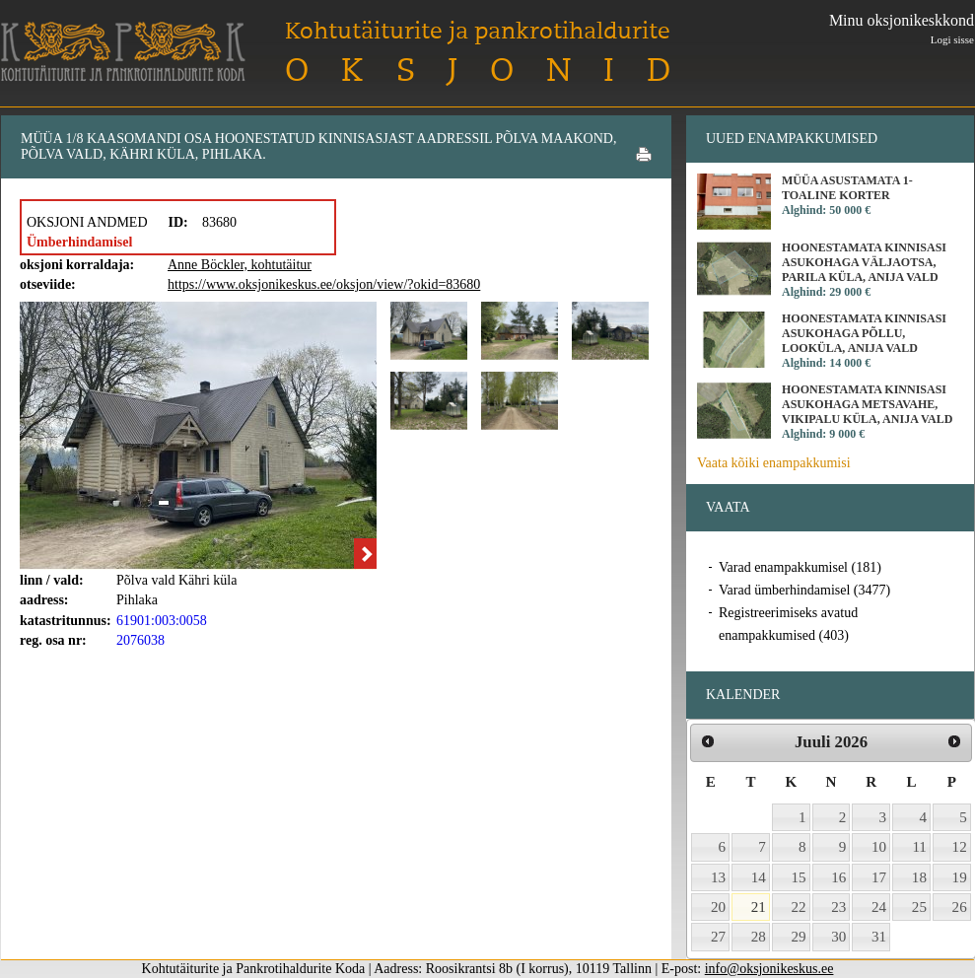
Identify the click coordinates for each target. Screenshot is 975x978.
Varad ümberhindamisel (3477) (804, 590)
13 (718, 877)
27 (718, 936)
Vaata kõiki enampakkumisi (774, 462)
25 (919, 907)
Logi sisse (952, 39)
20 (718, 907)
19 (959, 877)
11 (919, 847)
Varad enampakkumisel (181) (800, 567)
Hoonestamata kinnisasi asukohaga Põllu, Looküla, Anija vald (864, 333)
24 (878, 907)
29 (799, 936)
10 (878, 847)
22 (799, 907)
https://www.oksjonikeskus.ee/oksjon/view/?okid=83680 (324, 284)
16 (838, 877)
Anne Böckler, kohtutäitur (240, 264)
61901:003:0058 (161, 620)
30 (838, 936)
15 (799, 877)
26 (959, 907)
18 (919, 877)
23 (838, 907)
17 (878, 877)
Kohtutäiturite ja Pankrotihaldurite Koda (123, 52)
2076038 (140, 640)
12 (959, 847)
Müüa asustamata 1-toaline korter (847, 188)
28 (758, 936)
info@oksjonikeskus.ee (769, 968)
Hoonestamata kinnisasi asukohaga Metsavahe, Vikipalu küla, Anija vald (867, 404)
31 (878, 936)
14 (758, 877)
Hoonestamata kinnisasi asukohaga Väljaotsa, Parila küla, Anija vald (864, 262)
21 (758, 907)
